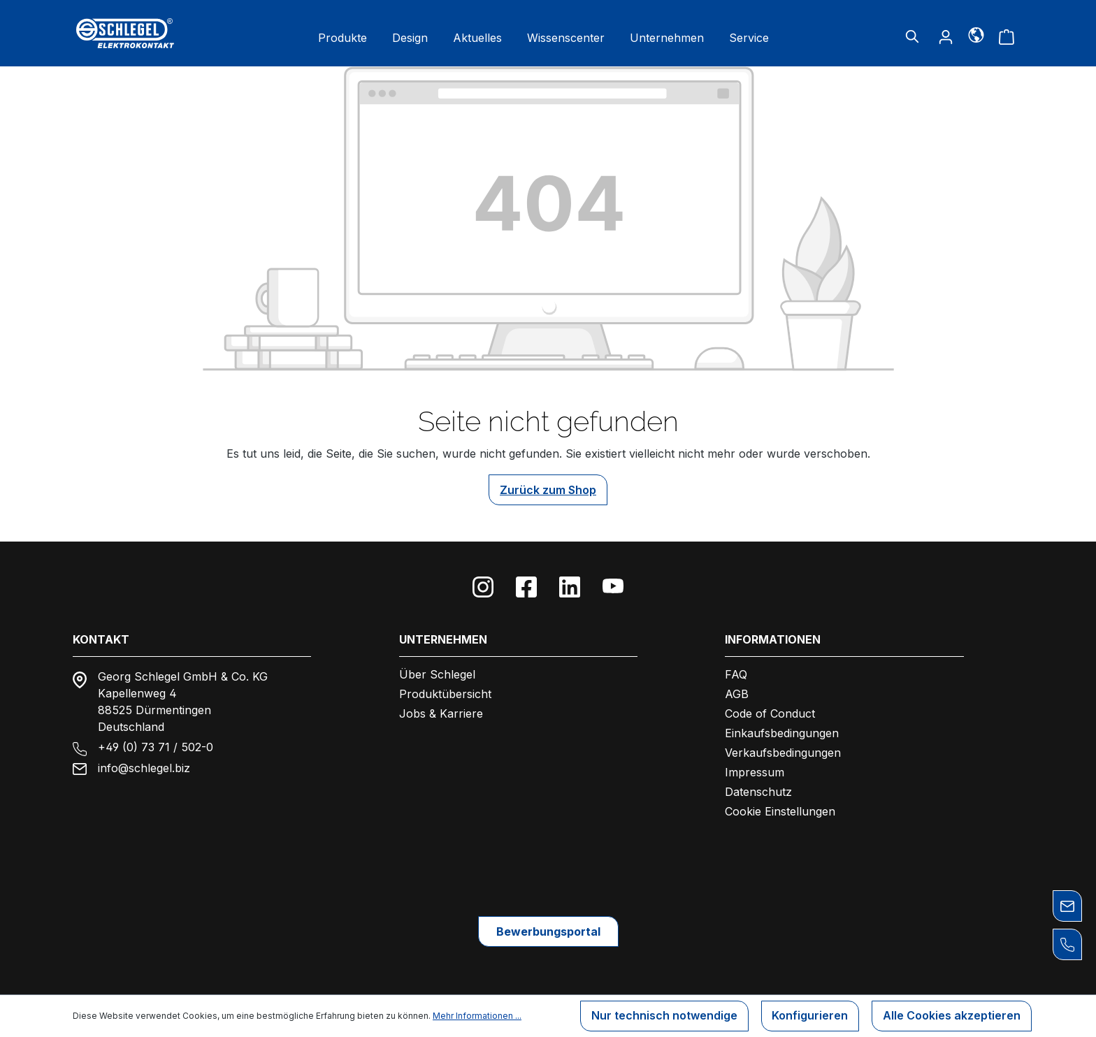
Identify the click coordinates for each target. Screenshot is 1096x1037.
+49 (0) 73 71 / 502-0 (155, 747)
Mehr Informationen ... (477, 1015)
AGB (737, 694)
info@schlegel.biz (144, 768)
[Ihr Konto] (945, 36)
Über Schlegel (437, 674)
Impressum (754, 772)
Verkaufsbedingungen (783, 753)
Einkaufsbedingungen (782, 733)
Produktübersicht (445, 694)
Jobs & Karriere (441, 713)
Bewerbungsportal (548, 931)
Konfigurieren (810, 1016)
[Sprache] (976, 34)
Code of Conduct (770, 713)
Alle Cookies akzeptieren (952, 1016)
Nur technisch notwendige (664, 1016)
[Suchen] (912, 36)
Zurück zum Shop (548, 490)
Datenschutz (758, 792)
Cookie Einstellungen (780, 811)
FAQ (736, 674)
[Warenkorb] (1006, 36)
